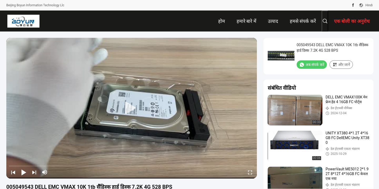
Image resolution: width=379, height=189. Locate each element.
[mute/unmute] (44, 172)
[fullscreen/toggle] (250, 172)
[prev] (13, 172)
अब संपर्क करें (311, 64)
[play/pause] (23, 172)
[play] (131, 108)
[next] (34, 172)
